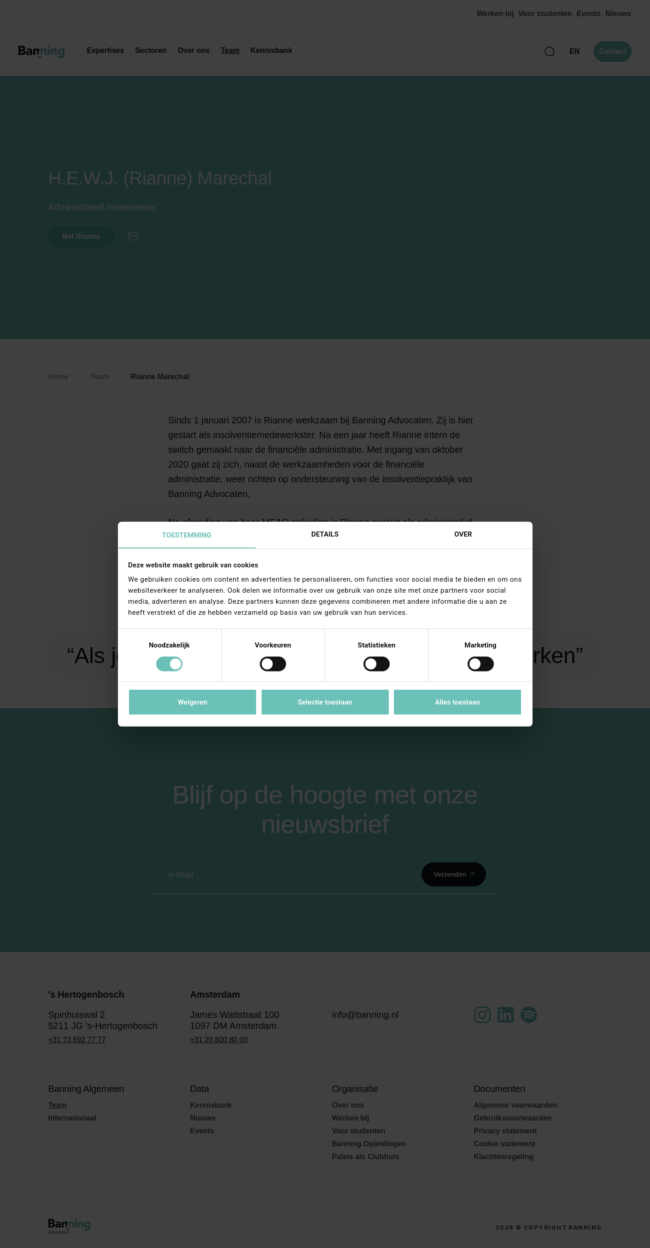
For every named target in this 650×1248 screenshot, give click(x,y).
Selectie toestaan (325, 703)
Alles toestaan (457, 703)
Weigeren (192, 703)
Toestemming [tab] (186, 535)
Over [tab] (463, 534)
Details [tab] (325, 534)
